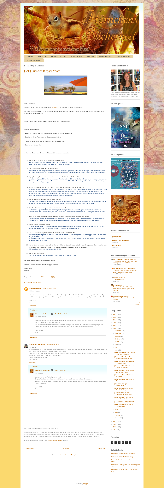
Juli (116, 344)
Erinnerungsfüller (77, 56)
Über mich (90, 56)
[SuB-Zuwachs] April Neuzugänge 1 (120, 384)
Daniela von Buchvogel (37, 344)
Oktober (117, 336)
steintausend (116, 236)
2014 (115, 430)
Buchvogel (54, 107)
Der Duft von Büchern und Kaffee (124, 259)
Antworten (32, 306)
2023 (115, 314)
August (117, 342)
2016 (115, 424)
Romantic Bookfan (35, 288)
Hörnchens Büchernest (42, 314)
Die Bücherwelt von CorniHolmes (124, 268)
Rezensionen (42, 56)
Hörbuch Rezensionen (58, 56)
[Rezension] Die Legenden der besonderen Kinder (124, 398)
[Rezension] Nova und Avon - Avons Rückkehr (123, 405)
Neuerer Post (30, 448)
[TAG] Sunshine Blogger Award (124, 402)
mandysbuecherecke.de (121, 296)
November (118, 333)
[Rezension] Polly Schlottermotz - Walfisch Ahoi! (124, 362)
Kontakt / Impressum (123, 56)
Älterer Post (101, 448)
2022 (115, 317)
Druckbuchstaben (119, 278)
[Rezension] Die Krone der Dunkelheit (123, 453)
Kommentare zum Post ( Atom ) (69, 455)
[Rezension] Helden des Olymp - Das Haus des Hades (124, 353)
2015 (115, 427)
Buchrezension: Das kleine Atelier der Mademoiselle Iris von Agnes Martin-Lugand (124, 288)
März (116, 412)
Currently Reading (118, 279)
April (116, 409)
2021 (115, 320)
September (118, 339)
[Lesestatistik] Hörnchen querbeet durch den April (123, 393)
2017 (115, 421)
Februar (117, 415)
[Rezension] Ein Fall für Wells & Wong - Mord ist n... (124, 371)
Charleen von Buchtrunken (121, 241)
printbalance (116, 245)
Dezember (118, 330)
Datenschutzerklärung (33, 60)
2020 (115, 323)
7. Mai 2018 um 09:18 (60, 370)
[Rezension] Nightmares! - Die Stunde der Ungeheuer (123, 389)
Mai (116, 350)
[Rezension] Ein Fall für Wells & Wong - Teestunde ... (124, 366)
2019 (115, 325)
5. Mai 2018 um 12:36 (49, 288)
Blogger (85, 484)
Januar (117, 418)
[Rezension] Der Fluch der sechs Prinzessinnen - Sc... (123, 357)
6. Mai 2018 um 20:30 (60, 314)
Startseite (29, 56)
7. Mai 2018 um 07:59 (52, 344)
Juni (116, 347)
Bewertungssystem (105, 56)
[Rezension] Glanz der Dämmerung (122, 457)
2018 (115, 328)
